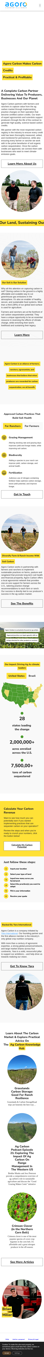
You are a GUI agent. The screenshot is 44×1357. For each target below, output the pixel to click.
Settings (17, 1353)
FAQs (7, 1339)
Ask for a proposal (19, 1339)
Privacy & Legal (33, 1339)
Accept (7, 1353)
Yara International (9, 933)
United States (16, 676)
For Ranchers (13, 426)
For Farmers (32, 426)
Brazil (32, 676)
